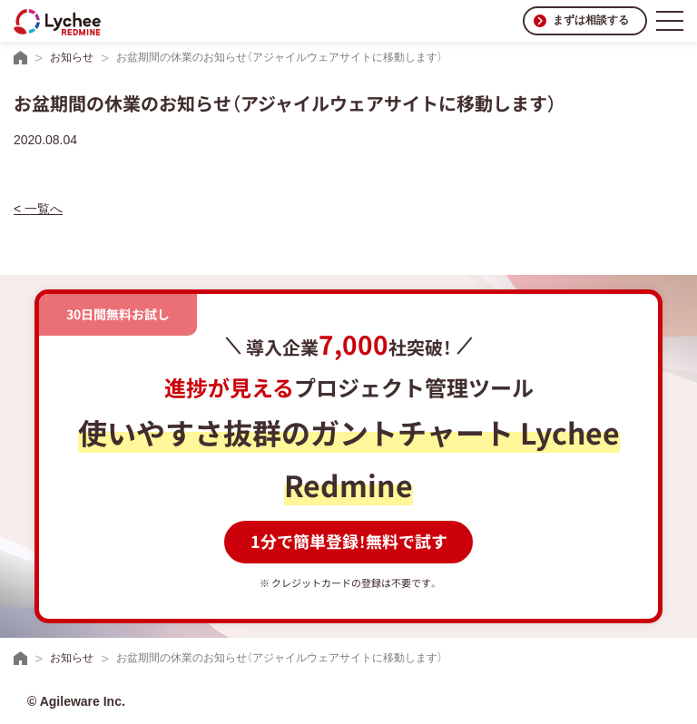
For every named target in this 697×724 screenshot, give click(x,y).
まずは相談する (591, 20)
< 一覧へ (38, 208)
